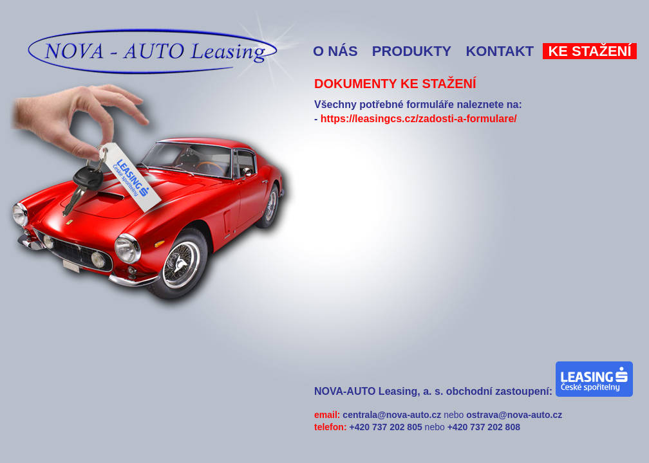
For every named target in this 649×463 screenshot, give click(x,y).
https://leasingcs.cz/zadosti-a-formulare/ (419, 118)
